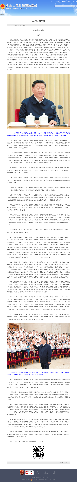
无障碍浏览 (69, 1)
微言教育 (64, 1)
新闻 (8, 14)
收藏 (25, 25)
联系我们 (54, 473)
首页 (6, 14)
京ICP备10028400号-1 (26, 479)
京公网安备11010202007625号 (38, 479)
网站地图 (46, 473)
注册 (76, 1)
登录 (74, 1)
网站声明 (37, 473)
